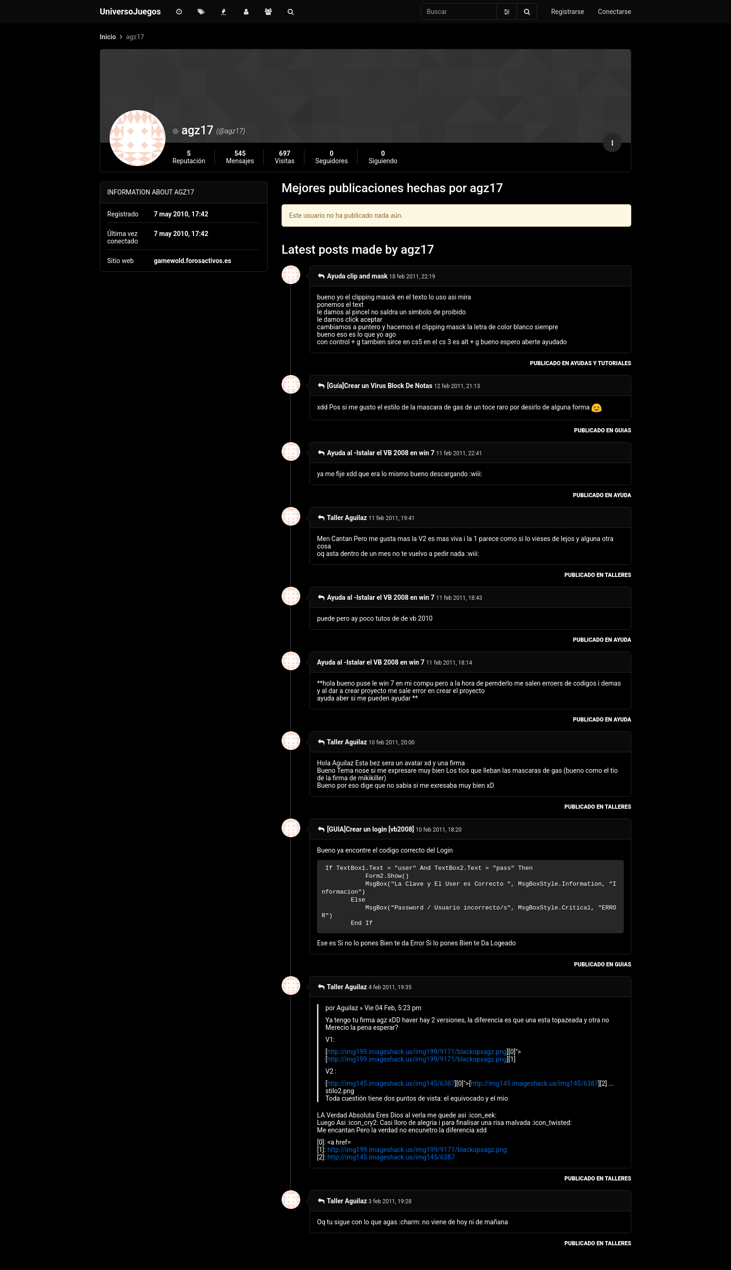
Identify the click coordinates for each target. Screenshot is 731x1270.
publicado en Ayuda (602, 495)
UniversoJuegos (130, 11)
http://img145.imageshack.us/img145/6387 (391, 1083)
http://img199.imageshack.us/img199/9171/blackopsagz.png (417, 1051)
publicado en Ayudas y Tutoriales (580, 363)
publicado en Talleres (598, 575)
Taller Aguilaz (342, 517)
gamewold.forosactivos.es (192, 260)
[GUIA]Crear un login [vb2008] (365, 829)
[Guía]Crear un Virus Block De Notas (375, 385)
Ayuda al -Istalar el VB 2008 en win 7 (375, 453)
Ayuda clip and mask (352, 276)
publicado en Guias (602, 430)
